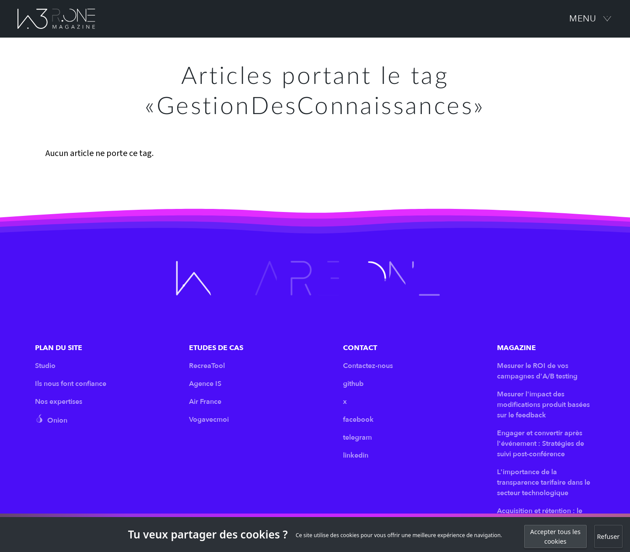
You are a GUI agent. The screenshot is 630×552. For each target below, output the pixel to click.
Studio (45, 366)
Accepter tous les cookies (555, 536)
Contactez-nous (368, 366)
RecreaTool (207, 366)
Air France (205, 401)
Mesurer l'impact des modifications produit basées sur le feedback (543, 404)
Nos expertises (58, 401)
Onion (51, 419)
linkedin (355, 455)
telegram (357, 437)
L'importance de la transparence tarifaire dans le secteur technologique (543, 482)
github (353, 384)
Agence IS (205, 384)
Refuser (608, 536)
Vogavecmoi (209, 419)
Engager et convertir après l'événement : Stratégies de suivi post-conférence (540, 443)
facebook (358, 419)
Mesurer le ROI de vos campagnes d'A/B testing (537, 371)
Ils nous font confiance (70, 384)
